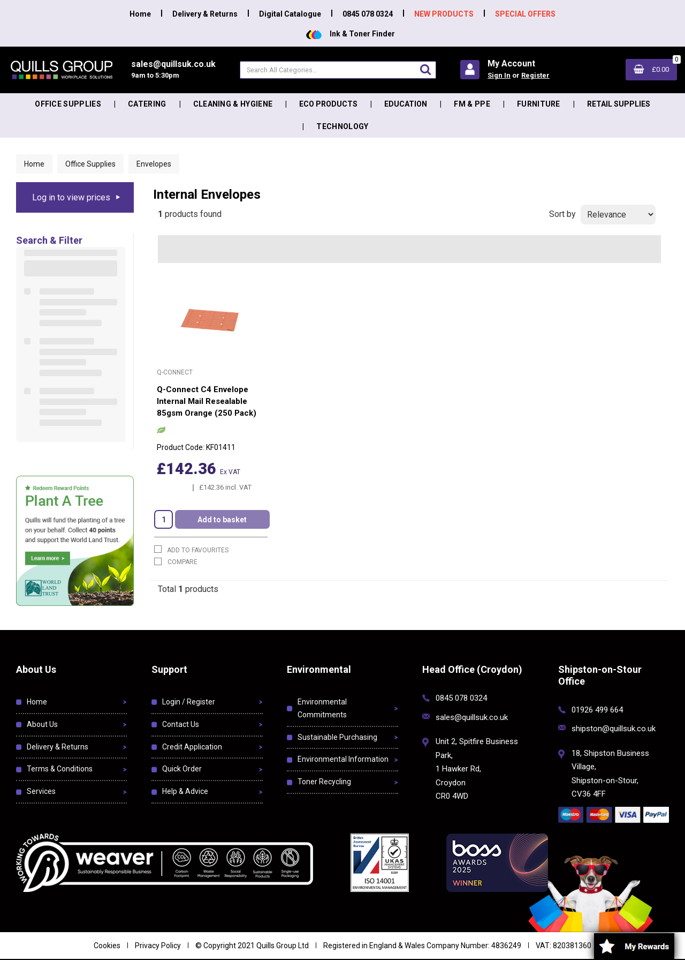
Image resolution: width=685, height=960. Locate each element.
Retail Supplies (618, 104)
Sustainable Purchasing (337, 737)
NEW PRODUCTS (444, 14)
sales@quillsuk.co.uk (472, 717)
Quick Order (182, 768)
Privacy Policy (158, 945)
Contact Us (180, 724)
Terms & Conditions (60, 768)
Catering (147, 104)
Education (405, 104)
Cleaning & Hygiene (233, 104)
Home (140, 14)
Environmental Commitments (322, 708)
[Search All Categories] (338, 70)
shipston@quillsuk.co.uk (614, 728)
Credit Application (192, 746)
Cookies (107, 945)
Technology (342, 126)
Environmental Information (343, 759)
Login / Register (188, 702)
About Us (42, 724)
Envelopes (153, 164)
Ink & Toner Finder (350, 33)
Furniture (538, 104)
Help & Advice (185, 791)
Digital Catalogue (290, 14)
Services (41, 791)
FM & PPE (472, 104)
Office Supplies (68, 104)
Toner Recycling (324, 781)
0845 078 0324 (367, 14)
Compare (175, 561)
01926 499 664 (597, 710)
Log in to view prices (71, 197)
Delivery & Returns (205, 14)
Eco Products (328, 104)
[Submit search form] (425, 69)
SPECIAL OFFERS (525, 14)
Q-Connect (175, 372)
